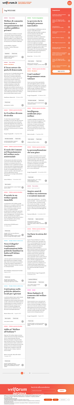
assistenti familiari (31, 323)
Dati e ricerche (31, 61)
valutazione (29, 103)
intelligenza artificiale (31, 142)
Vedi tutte (61, 71)
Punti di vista (14, 53)
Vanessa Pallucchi (31, 214)
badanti (28, 324)
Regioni (19, 186)
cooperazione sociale (31, 222)
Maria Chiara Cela (8, 313)
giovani (8, 321)
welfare (12, 57)
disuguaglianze (30, 64)
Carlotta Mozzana (13, 47)
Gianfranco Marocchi (9, 97)
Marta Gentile (31, 134)
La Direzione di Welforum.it (11, 224)
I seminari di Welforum (32, 279)
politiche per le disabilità (9, 235)
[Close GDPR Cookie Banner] (69, 400)
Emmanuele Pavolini (17, 270)
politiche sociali (7, 57)
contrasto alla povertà (31, 180)
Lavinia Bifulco (8, 45)
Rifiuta (55, 399)
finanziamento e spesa (12, 186)
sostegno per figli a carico (9, 281)
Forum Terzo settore (31, 223)
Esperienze (7, 53)
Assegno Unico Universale (9, 279)
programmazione (40, 102)
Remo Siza (30, 56)
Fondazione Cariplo (8, 56)
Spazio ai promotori (39, 219)
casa (5, 321)
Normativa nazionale (32, 100)
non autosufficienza (8, 142)
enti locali (38, 222)
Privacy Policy (41, 393)
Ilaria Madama (7, 270)
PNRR (28, 102)
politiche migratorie (8, 234)
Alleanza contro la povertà (32, 63)
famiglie (35, 64)
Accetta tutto (48, 399)
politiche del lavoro (12, 363)
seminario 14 (30, 285)
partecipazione (7, 105)
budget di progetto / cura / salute (34, 179)
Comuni (5, 186)
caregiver (15, 141)
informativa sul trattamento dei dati (10, 398)
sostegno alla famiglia (12, 236)
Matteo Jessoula (8, 354)
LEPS (9, 233)
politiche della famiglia (8, 280)
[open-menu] (69, 3)
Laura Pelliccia (8, 179)
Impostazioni (63, 399)
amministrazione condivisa (32, 221)
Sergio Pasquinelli (32, 95)
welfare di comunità (8, 58)
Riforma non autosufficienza (9, 365)
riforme (14, 280)
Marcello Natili (17, 354)
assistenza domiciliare (8, 141)
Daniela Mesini (31, 273)
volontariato (41, 223)
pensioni (5, 363)
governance (14, 56)
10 (29, 373)
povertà (39, 64)
